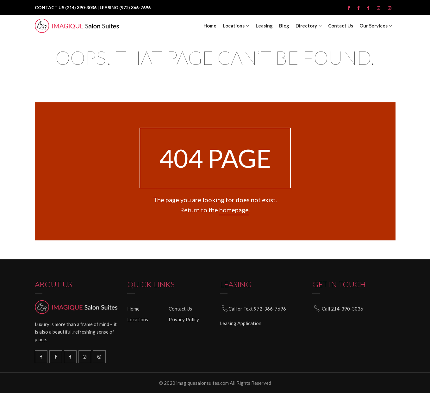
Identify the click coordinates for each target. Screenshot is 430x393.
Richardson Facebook (41, 356)
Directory (306, 25)
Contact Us (340, 25)
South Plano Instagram (99, 356)
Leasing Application (240, 323)
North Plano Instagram (84, 356)
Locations (234, 25)
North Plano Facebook (70, 356)
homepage (234, 210)
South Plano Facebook (55, 356)
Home (209, 25)
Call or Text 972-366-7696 (257, 308)
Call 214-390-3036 (342, 308)
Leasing (264, 25)
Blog (284, 25)
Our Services (373, 25)
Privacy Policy (184, 319)
